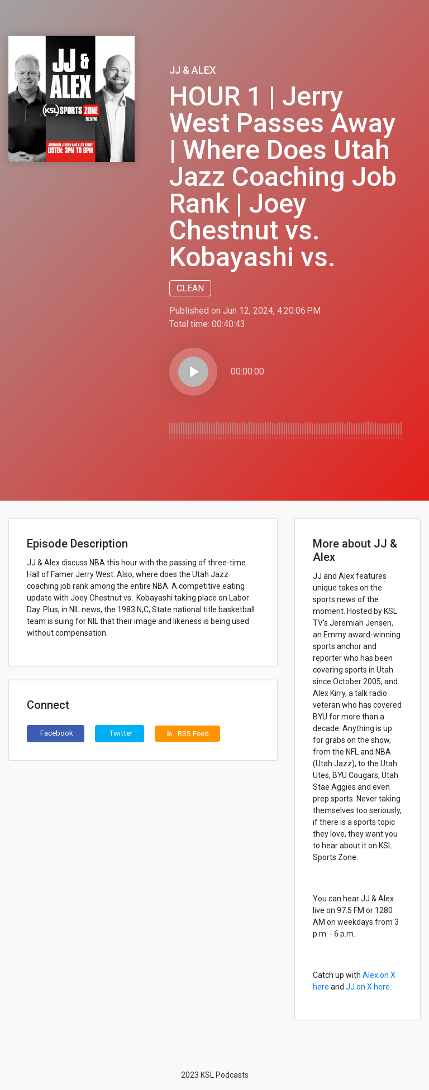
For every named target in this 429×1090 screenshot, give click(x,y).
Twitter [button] (121, 732)
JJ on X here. (369, 986)
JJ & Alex (192, 70)
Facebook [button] (56, 732)
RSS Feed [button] (187, 733)
